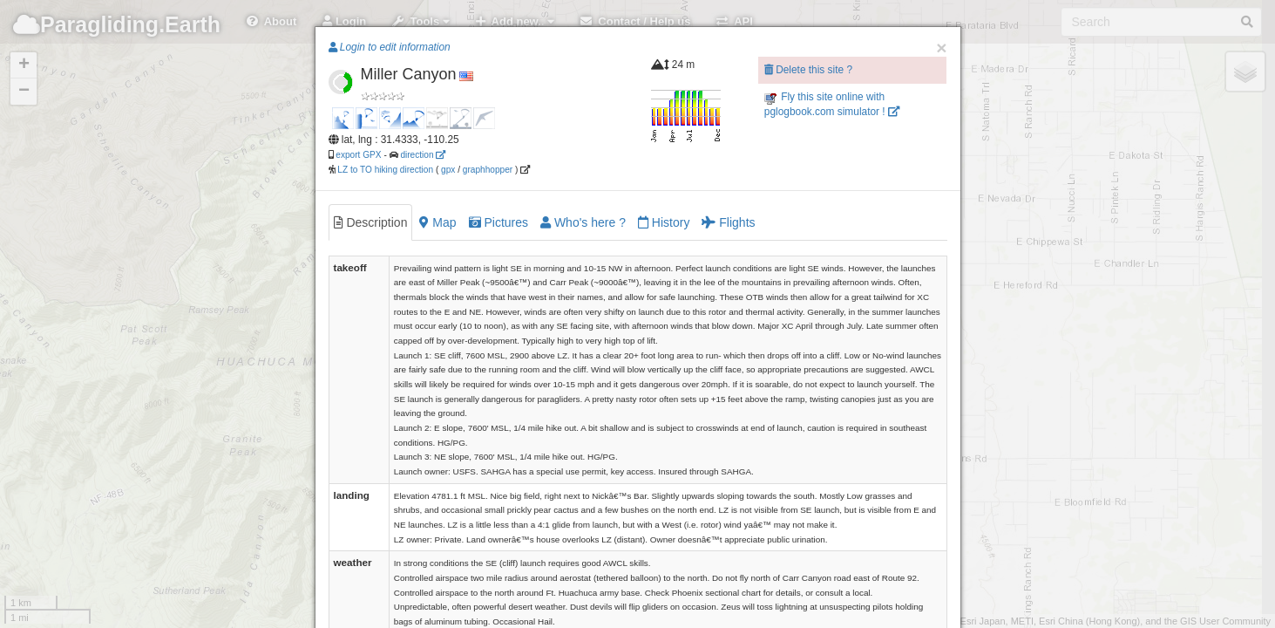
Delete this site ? (808, 70)
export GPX (358, 155)
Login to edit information (390, 47)
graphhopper (487, 169)
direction (422, 155)
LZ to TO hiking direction (385, 169)
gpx (448, 169)
